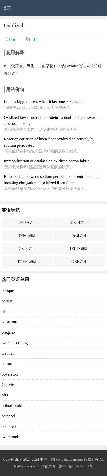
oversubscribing (15, 343)
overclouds (10, 437)
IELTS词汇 (79, 248)
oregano (8, 332)
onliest (7, 301)
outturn (7, 364)
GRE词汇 (79, 261)
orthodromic (12, 405)
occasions (9, 322)
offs (5, 395)
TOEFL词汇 (27, 261)
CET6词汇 (28, 248)
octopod (8, 416)
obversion (10, 374)
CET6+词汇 (27, 222)
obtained (9, 426)
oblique (8, 290)
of (3, 311)
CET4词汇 (79, 222)
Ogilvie (8, 384)
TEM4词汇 (27, 235)
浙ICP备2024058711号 (76, 466)
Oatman (8, 353)
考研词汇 (79, 235)
